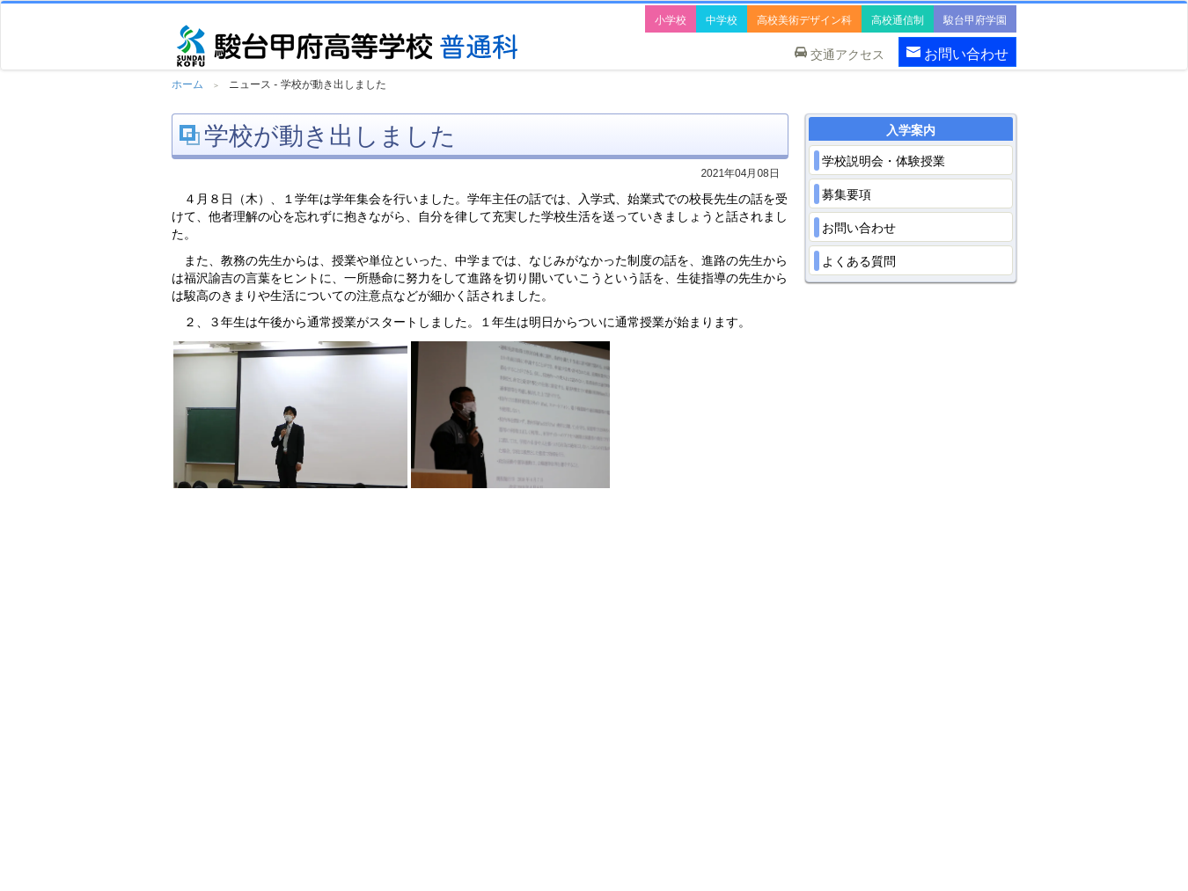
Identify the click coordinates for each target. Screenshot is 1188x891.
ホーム (187, 84)
